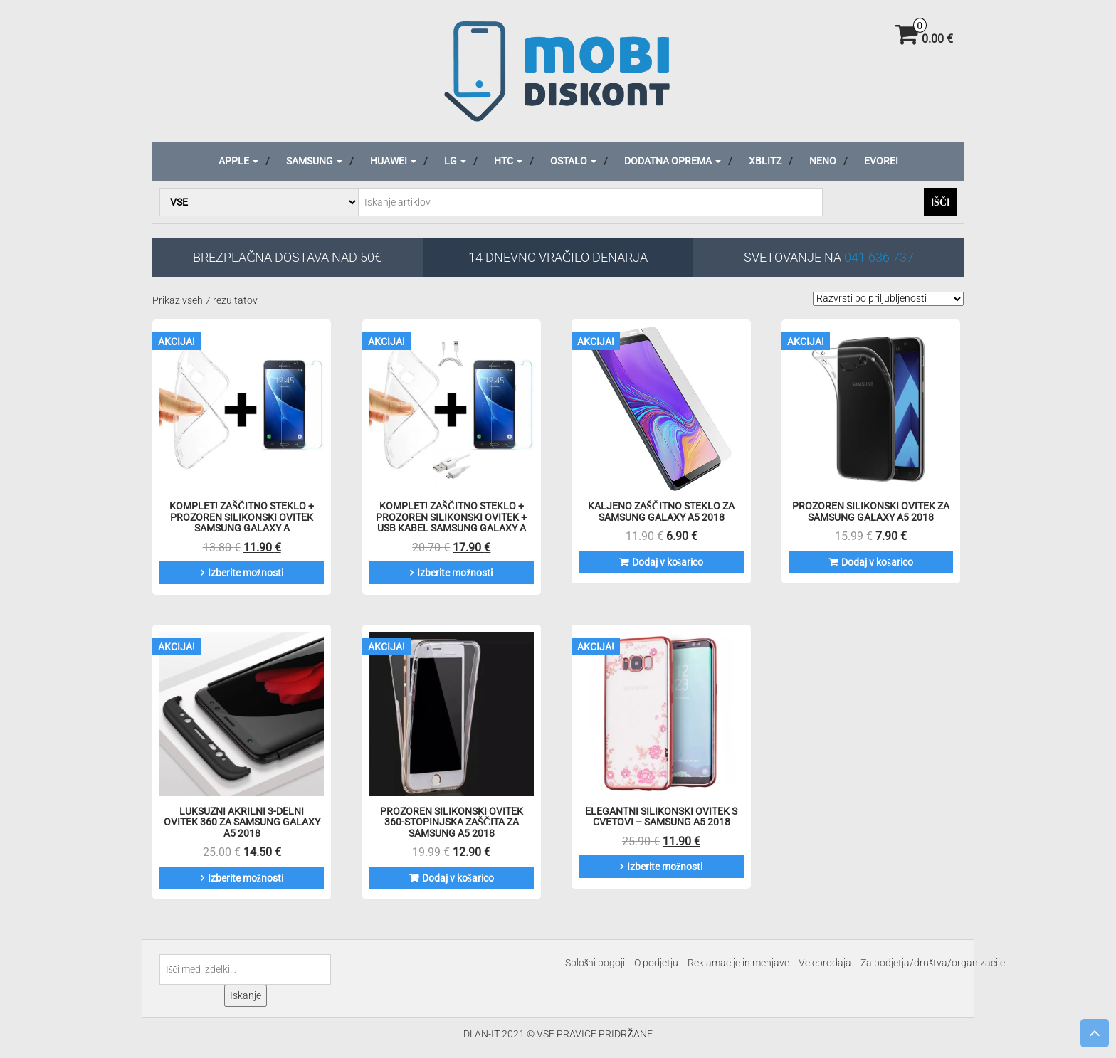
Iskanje (245, 995)
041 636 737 (879, 257)
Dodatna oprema (672, 160)
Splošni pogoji (595, 962)
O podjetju (656, 962)
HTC (508, 160)
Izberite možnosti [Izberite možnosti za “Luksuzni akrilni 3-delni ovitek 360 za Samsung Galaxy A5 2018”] (245, 878)
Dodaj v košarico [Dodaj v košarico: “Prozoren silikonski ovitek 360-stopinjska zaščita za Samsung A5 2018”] (457, 878)
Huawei (393, 160)
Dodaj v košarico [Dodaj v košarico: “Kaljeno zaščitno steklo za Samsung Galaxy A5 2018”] (667, 562)
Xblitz (765, 160)
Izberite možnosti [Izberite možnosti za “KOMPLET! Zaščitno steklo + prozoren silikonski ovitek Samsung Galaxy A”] (245, 572)
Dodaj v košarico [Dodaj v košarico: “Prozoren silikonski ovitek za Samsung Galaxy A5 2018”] (876, 562)
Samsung (314, 160)
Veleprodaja (825, 962)
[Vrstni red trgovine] (888, 299)
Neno (822, 160)
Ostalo (573, 160)
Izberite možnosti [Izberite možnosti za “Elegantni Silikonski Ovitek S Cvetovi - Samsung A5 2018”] (664, 866)
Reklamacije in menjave (738, 962)
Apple (238, 160)
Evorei (881, 160)
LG (455, 160)
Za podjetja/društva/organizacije (932, 962)
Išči (940, 202)
